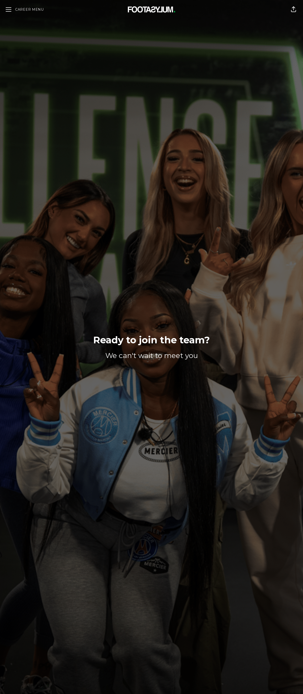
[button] (293, 9)
